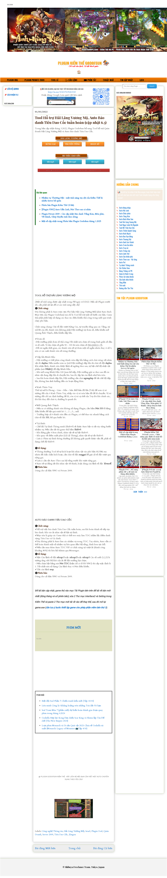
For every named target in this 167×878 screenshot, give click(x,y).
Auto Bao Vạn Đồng (126, 236)
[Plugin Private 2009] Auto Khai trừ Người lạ (151, 470)
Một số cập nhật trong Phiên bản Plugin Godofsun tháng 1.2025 (71, 221)
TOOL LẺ (54, 80)
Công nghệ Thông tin (52, 831)
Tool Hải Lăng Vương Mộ (127, 222)
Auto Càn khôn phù (126, 256)
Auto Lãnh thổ (124, 253)
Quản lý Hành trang (126, 273)
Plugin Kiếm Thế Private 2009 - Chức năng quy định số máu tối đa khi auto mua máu (151, 435)
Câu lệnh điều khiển (126, 279)
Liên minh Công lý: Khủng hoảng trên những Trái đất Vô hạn (71, 705)
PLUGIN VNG (12, 80)
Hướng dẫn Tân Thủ (126, 288)
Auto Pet (122, 262)
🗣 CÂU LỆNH (71, 80)
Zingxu (72, 834)
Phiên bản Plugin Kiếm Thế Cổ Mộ (58, 205)
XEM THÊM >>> (139, 492)
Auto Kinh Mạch (125, 233)
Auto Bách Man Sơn (126, 219)
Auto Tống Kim (124, 216)
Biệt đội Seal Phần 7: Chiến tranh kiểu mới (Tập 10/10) (68, 700)
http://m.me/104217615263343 (62, 92)
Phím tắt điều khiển (126, 276)
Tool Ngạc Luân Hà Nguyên (128, 225)
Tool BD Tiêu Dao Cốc (127, 227)
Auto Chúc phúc (125, 213)
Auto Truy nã (123, 248)
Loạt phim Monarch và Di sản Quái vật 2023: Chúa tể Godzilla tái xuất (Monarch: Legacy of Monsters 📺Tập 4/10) (72, 727)
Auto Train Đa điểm (126, 245)
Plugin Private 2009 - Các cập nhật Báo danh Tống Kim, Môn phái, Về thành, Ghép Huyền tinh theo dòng (73, 215)
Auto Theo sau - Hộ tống (128, 259)
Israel (87, 831)
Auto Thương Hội (125, 239)
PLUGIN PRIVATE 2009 (34, 80)
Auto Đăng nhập (125, 207)
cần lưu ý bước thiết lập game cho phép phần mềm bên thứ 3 (76, 607)
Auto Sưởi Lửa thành (126, 242)
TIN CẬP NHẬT (126, 80)
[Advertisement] (73, 257)
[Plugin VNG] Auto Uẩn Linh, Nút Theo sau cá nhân (66, 209)
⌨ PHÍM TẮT (90, 80)
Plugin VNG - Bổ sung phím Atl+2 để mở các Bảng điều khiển (128, 471)
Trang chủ (74, 848)
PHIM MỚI (73, 628)
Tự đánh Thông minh (126, 265)
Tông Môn (122, 282)
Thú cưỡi (122, 285)
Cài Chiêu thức (124, 268)
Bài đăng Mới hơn (45, 848)
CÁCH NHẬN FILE (12, 95)
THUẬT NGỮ (108, 80)
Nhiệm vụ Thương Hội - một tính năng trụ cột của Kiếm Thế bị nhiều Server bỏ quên (128, 364)
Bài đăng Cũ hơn (102, 848)
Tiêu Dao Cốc (61, 834)
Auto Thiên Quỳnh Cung (127, 230)
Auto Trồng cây (124, 250)
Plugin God (96, 831)
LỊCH (142, 80)
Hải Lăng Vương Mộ (74, 831)
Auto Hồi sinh (124, 210)
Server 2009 (47, 834)
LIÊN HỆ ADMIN (13, 89)
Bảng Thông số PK (125, 271)
